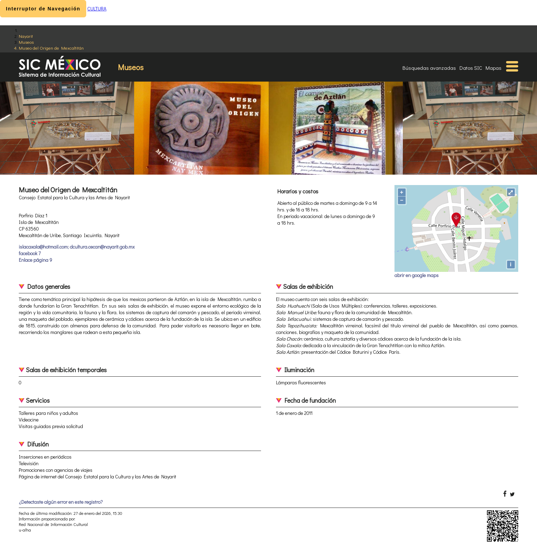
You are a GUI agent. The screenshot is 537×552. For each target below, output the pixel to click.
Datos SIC (470, 67)
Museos (26, 42)
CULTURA (96, 8)
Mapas (494, 67)
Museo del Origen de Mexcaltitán (51, 48)
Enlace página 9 (35, 260)
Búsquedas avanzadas (429, 67)
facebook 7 (30, 253)
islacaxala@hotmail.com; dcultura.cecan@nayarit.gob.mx (77, 246)
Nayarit (26, 36)
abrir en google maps (416, 275)
